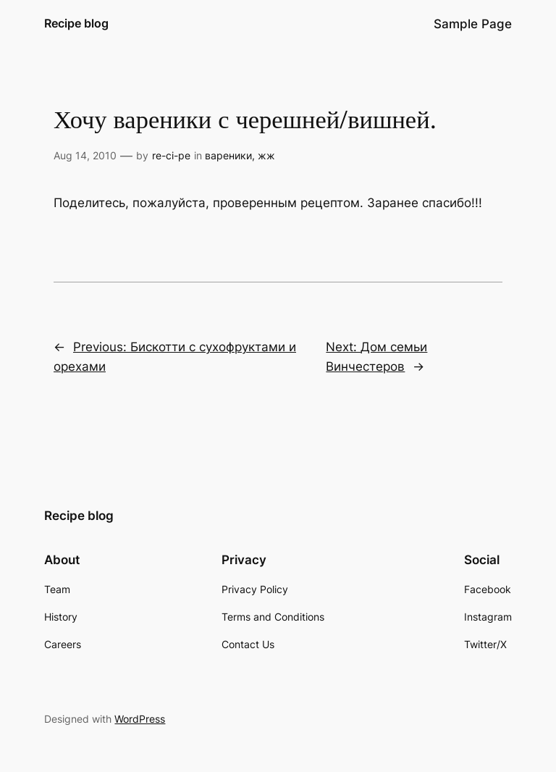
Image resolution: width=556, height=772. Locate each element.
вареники (228, 155)
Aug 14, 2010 (85, 155)
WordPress (139, 719)
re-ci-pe (171, 155)
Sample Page (473, 24)
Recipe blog (76, 23)
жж (266, 155)
